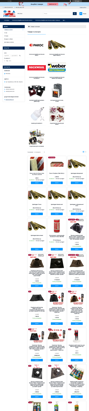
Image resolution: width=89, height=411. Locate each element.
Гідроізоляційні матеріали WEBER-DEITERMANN (36, 78)
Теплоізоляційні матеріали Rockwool (77, 55)
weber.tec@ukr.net (10, 99)
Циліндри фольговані (37, 190)
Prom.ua (52, 407)
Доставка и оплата (9, 42)
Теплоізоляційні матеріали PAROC (22, 20)
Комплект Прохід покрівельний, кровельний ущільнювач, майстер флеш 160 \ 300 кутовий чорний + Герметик (37, 303)
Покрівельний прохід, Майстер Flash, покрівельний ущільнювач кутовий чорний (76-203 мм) (37, 264)
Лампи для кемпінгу (36, 100)
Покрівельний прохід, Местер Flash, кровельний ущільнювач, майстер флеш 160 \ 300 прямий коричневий (37, 228)
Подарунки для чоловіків (77, 100)
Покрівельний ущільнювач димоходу (56, 78)
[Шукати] (75, 13)
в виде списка (85, 107)
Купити (36, 137)
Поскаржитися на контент (40, 408)
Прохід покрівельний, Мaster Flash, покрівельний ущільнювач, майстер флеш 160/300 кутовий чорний (57, 227)
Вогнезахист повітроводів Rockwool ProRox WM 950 (56, 191)
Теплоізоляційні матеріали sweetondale (47, 20)
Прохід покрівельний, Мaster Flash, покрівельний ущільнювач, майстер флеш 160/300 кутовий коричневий (77, 227)
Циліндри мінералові (77, 128)
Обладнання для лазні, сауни (77, 78)
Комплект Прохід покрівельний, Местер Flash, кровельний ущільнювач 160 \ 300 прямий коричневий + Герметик (77, 265)
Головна (6, 20)
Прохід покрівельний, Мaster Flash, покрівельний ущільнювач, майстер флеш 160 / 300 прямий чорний (77, 192)
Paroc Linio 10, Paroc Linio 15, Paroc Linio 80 (37, 129)
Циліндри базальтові (57, 159)
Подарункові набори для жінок (57, 101)
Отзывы (6, 36)
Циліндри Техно (36, 159)
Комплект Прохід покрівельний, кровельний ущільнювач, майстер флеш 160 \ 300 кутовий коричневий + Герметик (57, 303)
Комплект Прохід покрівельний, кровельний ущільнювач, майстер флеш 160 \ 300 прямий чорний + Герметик (57, 265)
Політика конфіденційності (53, 408)
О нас (5, 32)
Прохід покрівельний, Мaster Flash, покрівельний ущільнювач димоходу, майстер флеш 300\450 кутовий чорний (37, 339)
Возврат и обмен (8, 39)
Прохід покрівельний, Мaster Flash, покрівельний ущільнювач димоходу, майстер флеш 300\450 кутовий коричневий (56, 339)
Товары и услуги (8, 29)
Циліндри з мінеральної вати (77, 160)
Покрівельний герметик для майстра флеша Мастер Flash (77, 301)
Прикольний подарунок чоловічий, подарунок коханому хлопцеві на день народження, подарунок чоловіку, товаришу (76, 339)
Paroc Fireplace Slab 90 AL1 (56, 128)
